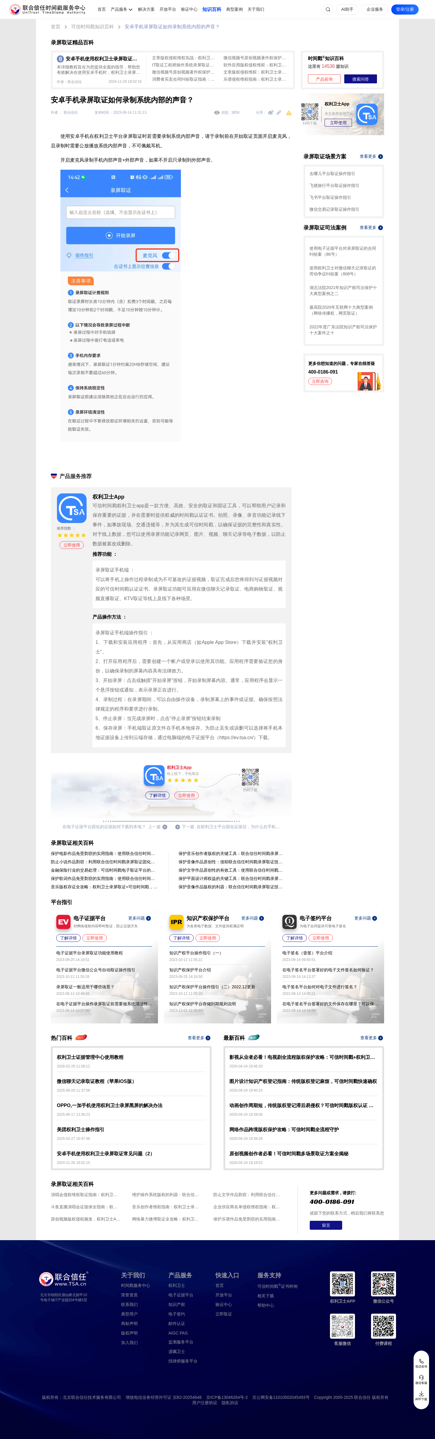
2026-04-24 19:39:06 (245, 1114)
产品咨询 (324, 79)
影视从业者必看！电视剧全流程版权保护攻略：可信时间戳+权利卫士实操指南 (303, 1057)
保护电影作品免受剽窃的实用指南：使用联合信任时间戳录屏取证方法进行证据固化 (104, 853)
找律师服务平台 (183, 1361)
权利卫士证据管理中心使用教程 (90, 1057)
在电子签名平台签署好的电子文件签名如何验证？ (328, 969)
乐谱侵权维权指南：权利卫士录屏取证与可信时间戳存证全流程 (256, 79)
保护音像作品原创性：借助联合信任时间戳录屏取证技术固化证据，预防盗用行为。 (232, 861)
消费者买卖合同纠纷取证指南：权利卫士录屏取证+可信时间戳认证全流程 (185, 79)
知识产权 (176, 1304)
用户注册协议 (204, 1402)
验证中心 (189, 9)
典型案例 (234, 9)
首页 (102, 9)
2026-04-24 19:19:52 (245, 1163)
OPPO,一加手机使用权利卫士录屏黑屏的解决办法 (109, 1105)
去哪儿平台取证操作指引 (332, 173)
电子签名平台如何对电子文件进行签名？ (319, 986)
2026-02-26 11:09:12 (73, 1066)
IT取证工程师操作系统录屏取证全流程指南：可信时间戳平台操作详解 (185, 65)
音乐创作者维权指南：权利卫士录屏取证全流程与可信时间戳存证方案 (167, 1206)
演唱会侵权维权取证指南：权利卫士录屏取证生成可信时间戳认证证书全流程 (86, 1194)
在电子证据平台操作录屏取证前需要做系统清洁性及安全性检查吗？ (104, 1003)
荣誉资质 (129, 1295)
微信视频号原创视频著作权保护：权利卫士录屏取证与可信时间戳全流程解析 (256, 57)
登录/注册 (405, 9)
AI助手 (347, 9)
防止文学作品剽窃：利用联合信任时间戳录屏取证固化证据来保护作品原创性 (248, 1194)
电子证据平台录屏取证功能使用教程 (89, 953)
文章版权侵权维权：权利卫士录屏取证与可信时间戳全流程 (256, 72)
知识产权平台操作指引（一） (196, 953)
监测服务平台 (180, 1342)
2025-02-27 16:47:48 (73, 1139)
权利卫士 (176, 1285)
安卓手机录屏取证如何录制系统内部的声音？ (172, 26)
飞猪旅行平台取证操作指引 (334, 185)
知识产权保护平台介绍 (190, 969)
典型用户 (129, 1314)
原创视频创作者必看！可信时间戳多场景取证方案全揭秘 (288, 1153)
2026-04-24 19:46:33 (245, 1066)
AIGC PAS (178, 1333)
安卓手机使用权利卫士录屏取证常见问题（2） (106, 1153)
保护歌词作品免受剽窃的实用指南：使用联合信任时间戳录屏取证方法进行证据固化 (104, 878)
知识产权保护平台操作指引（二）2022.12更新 (212, 986)
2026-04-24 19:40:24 (245, 1090)
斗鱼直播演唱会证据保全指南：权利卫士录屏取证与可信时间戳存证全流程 (86, 1206)
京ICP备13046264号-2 (227, 1397)
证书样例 (277, 1286)
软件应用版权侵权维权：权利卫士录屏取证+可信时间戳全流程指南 (256, 65)
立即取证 (223, 1314)
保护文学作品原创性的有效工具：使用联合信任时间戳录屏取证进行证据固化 (232, 870)
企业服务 (375, 9)
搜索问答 (360, 79)
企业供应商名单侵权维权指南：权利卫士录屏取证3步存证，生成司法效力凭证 (248, 1206)
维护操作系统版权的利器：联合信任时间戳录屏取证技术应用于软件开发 (167, 1194)
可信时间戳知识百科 (92, 26)
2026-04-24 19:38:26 (245, 1139)
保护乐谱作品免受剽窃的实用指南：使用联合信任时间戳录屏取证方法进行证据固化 (248, 1219)
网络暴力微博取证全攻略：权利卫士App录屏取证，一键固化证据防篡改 (167, 1219)
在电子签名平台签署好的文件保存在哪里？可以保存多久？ (330, 1003)
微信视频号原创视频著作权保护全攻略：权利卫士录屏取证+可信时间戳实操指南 (185, 72)
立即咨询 (320, 381)
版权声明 (129, 1333)
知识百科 (211, 9)
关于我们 (256, 9)
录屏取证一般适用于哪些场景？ (85, 986)
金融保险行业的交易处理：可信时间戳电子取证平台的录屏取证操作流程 (104, 870)
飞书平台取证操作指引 (330, 197)
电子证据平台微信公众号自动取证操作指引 (95, 969)
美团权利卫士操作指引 (80, 1129)
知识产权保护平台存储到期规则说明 (202, 1003)
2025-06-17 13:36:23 (73, 1114)
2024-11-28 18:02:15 (73, 1163)
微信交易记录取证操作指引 (334, 209)
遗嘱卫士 (176, 1351)
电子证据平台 (180, 1295)
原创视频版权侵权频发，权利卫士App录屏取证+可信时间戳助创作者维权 (86, 1219)
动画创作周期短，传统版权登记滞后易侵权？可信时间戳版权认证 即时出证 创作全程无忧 (303, 1105)
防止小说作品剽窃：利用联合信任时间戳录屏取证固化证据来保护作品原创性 (104, 861)
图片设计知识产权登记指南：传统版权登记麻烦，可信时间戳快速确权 (303, 1081)
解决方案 (146, 9)
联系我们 (129, 1304)
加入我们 (129, 1342)
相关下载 (265, 1295)
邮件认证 (176, 1323)
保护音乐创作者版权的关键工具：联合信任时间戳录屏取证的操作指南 (232, 853)
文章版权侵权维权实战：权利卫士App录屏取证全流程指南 (185, 57)
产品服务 (119, 9)
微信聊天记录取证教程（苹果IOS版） (97, 1081)
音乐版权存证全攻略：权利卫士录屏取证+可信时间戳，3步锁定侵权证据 (104, 886)
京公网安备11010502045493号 (281, 1397)
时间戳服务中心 (135, 1285)
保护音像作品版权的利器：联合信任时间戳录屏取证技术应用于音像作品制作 (232, 886)
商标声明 (129, 1323)
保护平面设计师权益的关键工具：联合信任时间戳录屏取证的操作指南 (232, 878)
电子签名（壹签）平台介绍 (307, 953)
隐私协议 (230, 1402)
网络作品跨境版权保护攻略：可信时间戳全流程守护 (284, 1129)
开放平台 (167, 9)
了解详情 (157, 795)
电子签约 (176, 1314)
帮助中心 (265, 1305)
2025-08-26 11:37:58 (73, 1090)
